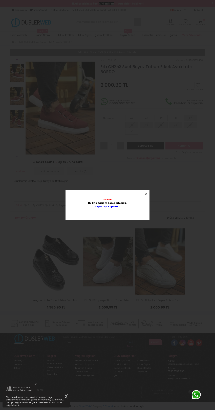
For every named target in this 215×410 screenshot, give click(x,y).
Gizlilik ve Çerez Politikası (35, 402)
